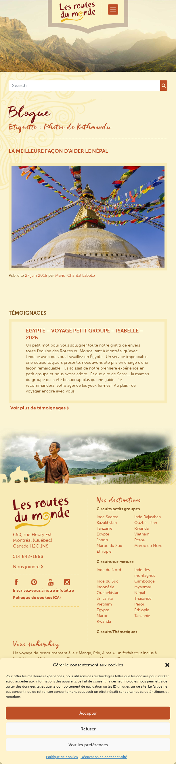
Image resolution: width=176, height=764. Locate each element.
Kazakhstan (107, 522)
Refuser (88, 729)
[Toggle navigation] (113, 9)
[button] (167, 665)
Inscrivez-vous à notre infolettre (43, 590)
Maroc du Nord (148, 545)
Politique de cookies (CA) (37, 597)
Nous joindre (28, 566)
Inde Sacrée (107, 517)
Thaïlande (143, 598)
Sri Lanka (105, 598)
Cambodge (144, 581)
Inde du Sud (107, 581)
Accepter (88, 713)
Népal (139, 592)
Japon (102, 539)
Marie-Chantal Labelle (75, 275)
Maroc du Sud (109, 545)
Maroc (102, 615)
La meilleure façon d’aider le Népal (58, 151)
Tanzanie (104, 528)
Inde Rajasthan (147, 517)
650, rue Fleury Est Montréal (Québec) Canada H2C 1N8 (32, 540)
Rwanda (141, 528)
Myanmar (142, 587)
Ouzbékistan (145, 522)
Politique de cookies (62, 757)
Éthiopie (104, 551)
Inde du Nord (109, 569)
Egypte (103, 610)
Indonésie (105, 587)
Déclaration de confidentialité (104, 757)
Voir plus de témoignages (39, 408)
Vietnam (142, 534)
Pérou (139, 539)
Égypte (103, 534)
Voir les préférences (88, 744)
